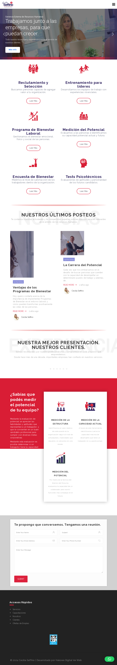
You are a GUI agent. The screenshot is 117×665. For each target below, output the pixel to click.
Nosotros (17, 616)
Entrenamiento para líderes (83, 84)
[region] (58, 34)
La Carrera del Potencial (82, 265)
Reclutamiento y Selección (33, 84)
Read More (19, 311)
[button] (4, 34)
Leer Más (33, 101)
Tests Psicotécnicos (84, 177)
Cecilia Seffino (23, 317)
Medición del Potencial (84, 130)
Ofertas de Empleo (21, 623)
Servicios (16, 609)
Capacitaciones (19, 613)
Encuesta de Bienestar (33, 177)
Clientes (16, 620)
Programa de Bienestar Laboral (33, 131)
